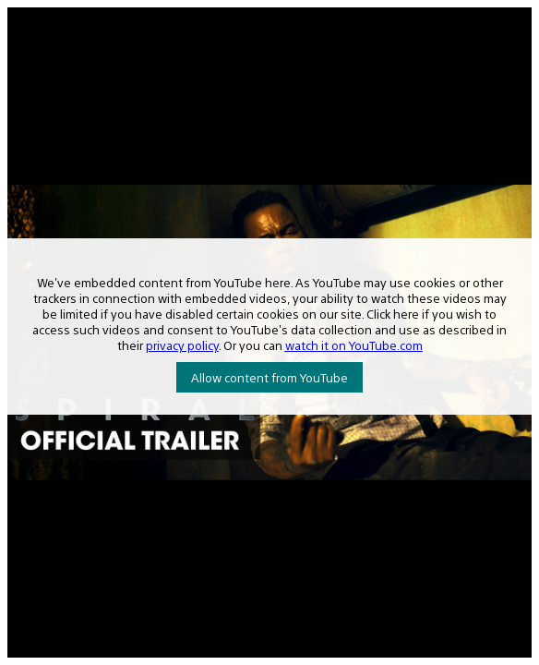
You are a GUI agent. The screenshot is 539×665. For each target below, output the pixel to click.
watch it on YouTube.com (354, 345)
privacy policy (182, 345)
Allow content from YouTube (269, 377)
